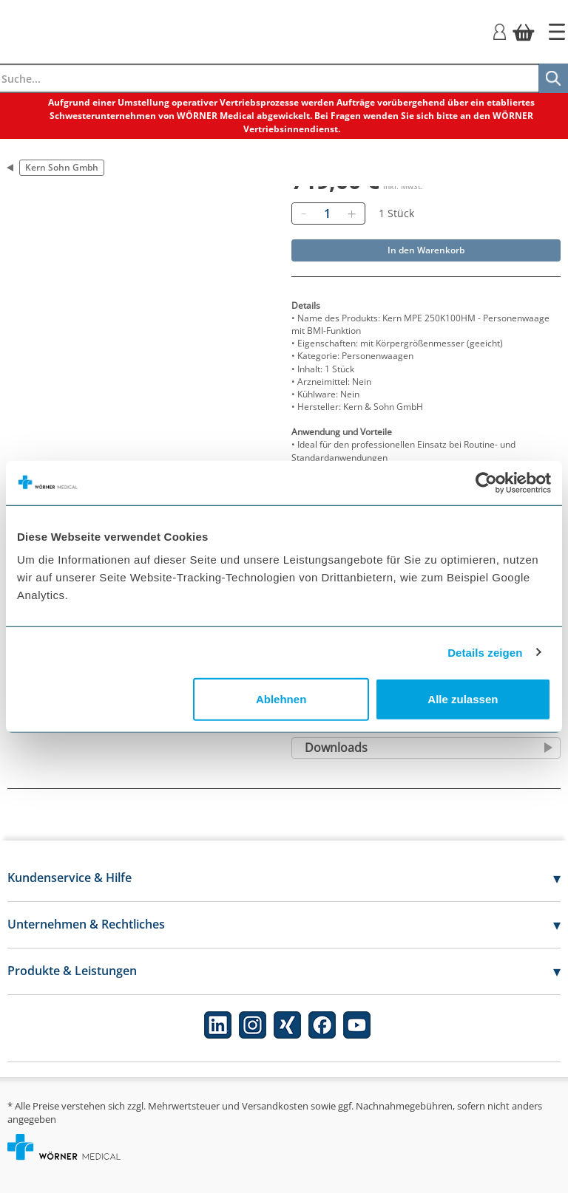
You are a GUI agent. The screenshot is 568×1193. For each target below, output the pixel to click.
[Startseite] (557, 31)
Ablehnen (281, 699)
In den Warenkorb (426, 250)
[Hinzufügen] (351, 213)
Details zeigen (484, 652)
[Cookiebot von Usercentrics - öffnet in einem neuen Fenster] (486, 482)
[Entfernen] (303, 213)
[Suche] (553, 78)
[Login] (499, 31)
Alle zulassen (462, 699)
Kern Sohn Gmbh (61, 167)
